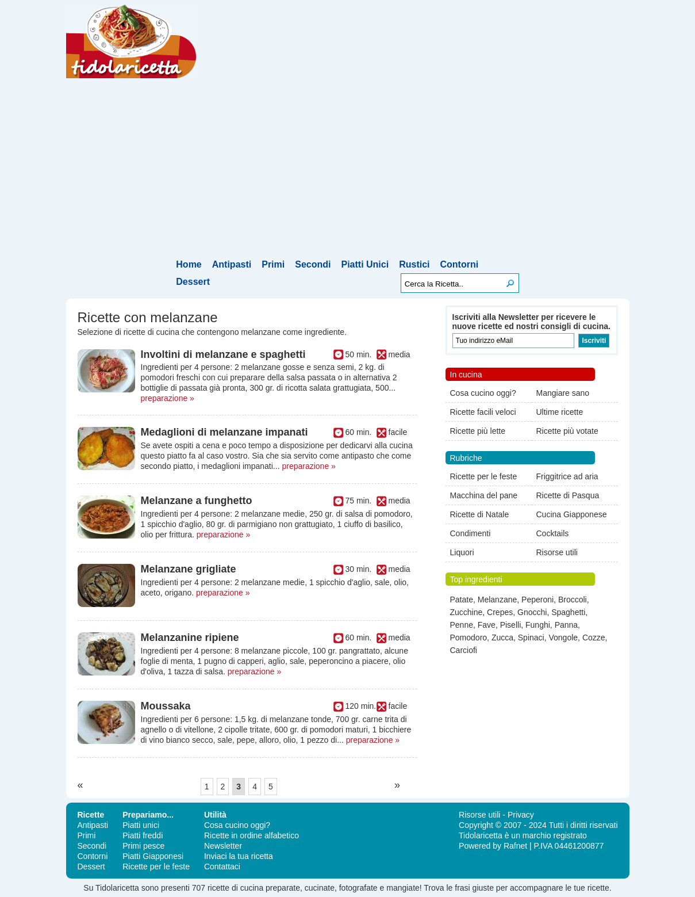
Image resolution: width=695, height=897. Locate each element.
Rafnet (515, 845)
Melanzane (497, 599)
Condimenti (470, 533)
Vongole (563, 637)
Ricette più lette (478, 431)
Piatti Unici (365, 264)
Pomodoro (468, 637)
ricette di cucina (235, 887)
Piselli (510, 624)
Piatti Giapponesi (152, 856)
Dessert (193, 282)
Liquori (462, 552)
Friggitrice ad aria (567, 476)
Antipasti (231, 264)
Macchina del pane (484, 495)
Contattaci (222, 866)
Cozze (593, 637)
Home (188, 264)
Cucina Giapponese (571, 514)
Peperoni (537, 599)
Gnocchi (532, 612)
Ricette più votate (567, 431)
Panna (566, 624)
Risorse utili (557, 552)
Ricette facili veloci (483, 412)
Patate (461, 599)
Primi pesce (143, 845)
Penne (461, 624)
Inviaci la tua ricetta (238, 856)
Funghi (537, 624)
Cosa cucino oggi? (483, 393)
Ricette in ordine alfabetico (251, 835)
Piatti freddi (142, 835)
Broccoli (572, 599)
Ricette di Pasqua (568, 495)
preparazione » (167, 398)
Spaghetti (568, 612)
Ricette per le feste (483, 476)
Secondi (313, 264)
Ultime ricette (559, 412)
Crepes (500, 612)
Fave (487, 624)
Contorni (459, 264)
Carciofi (463, 650)
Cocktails (552, 533)
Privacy (521, 814)
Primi (273, 264)
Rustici (414, 264)
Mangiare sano (563, 393)
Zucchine (466, 612)
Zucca (502, 637)
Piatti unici (140, 825)
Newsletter (223, 845)
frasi (462, 887)
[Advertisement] (347, 170)
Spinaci (531, 637)
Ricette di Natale (479, 514)
